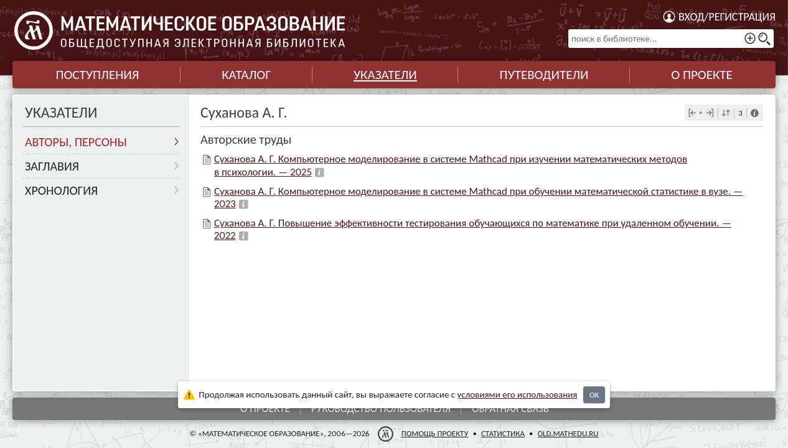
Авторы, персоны (76, 141)
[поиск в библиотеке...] (671, 38)
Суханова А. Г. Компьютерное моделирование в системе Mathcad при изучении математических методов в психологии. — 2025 (450, 165)
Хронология (61, 190)
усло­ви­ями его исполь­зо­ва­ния (517, 394)
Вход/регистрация (727, 17)
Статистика (503, 433)
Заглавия (52, 166)
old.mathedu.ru (567, 433)
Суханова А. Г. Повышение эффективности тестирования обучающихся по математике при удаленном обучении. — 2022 (472, 229)
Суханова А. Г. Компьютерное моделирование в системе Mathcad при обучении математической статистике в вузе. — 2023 (478, 197)
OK (594, 394)
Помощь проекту (435, 433)
